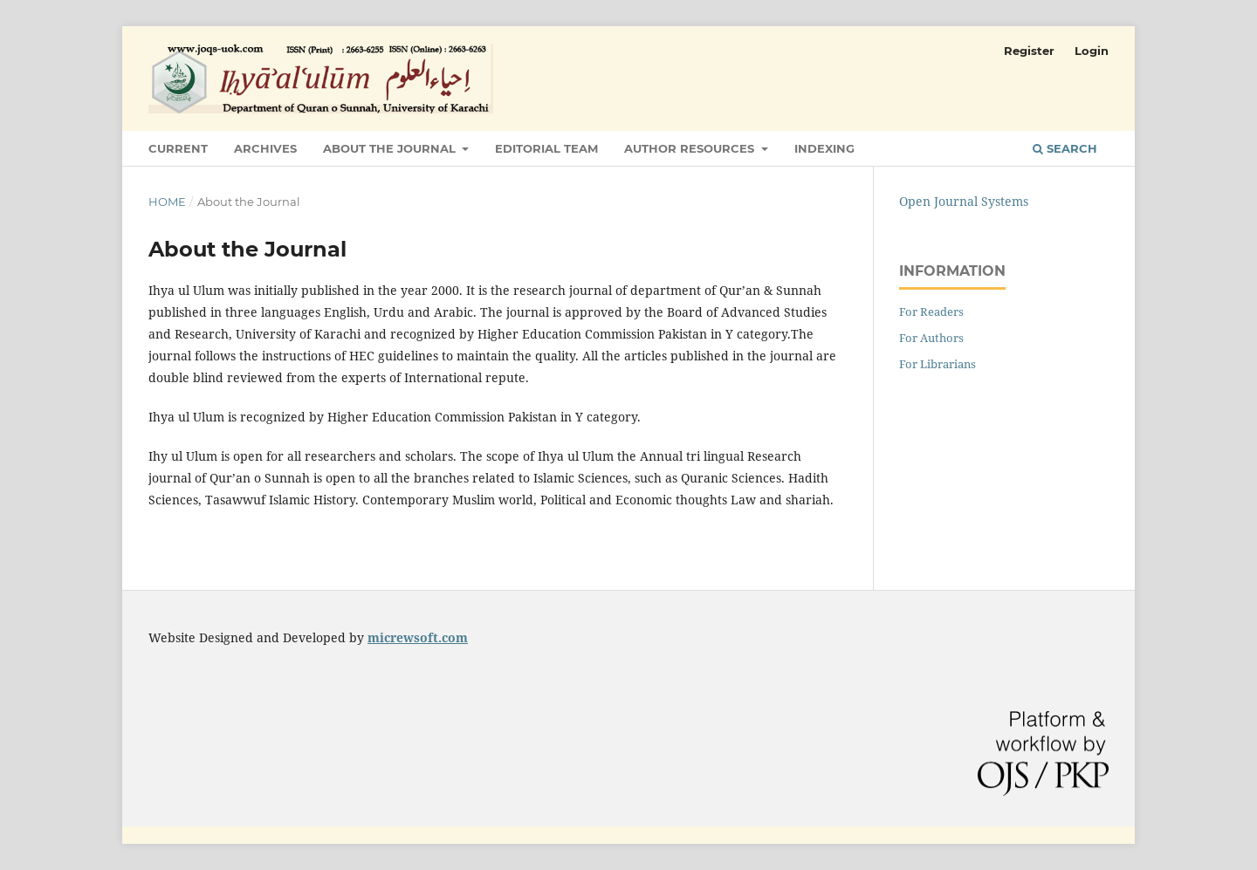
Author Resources (691, 148)
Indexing (824, 148)
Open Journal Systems (963, 201)
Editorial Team (546, 148)
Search (1065, 148)
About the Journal (391, 148)
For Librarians (937, 364)
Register (1029, 51)
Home (167, 202)
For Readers (931, 311)
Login (1092, 51)
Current (178, 148)
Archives (265, 148)
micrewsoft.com (417, 637)
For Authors (931, 338)
